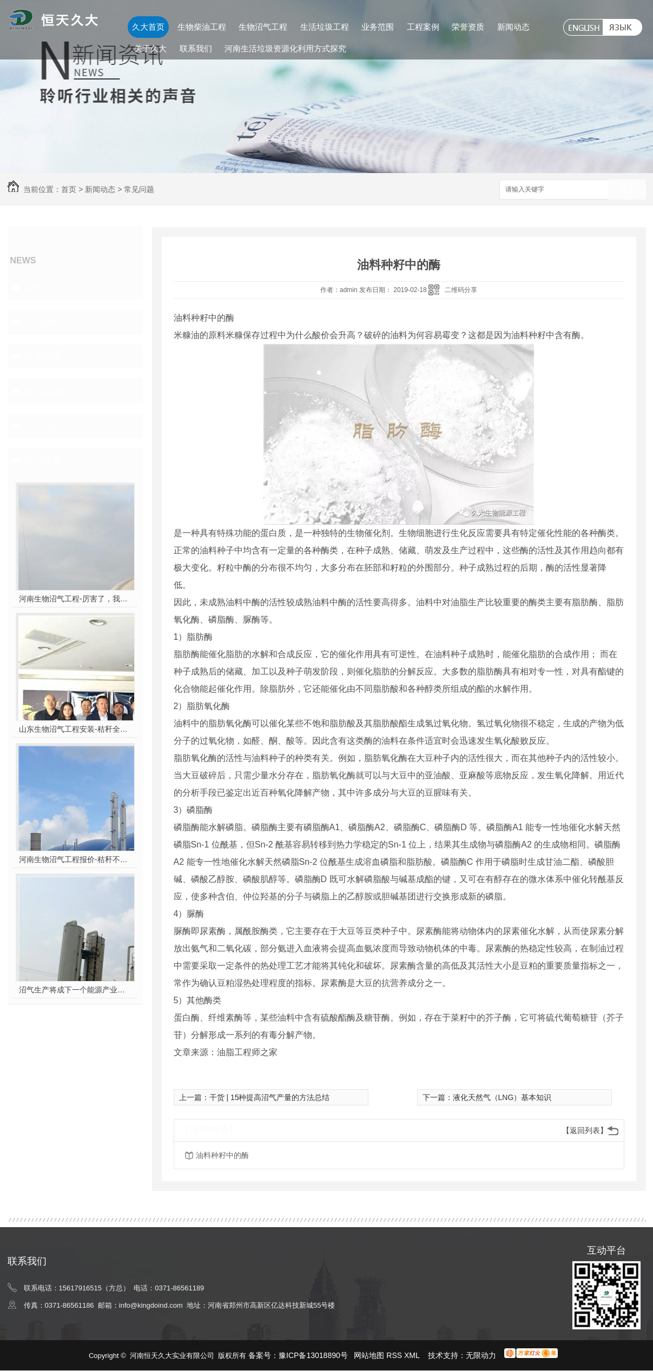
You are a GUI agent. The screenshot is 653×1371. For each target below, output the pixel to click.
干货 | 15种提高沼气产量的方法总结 (269, 1097)
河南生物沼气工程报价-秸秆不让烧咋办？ (75, 859)
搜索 (627, 190)
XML (412, 1355)
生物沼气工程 (263, 26)
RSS (395, 1355)
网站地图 (369, 1355)
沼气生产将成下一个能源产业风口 (75, 989)
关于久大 (150, 48)
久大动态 (43, 425)
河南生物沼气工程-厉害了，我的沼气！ (75, 598)
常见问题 (139, 189)
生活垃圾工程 (324, 26)
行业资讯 (43, 321)
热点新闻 (43, 391)
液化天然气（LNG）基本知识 (502, 1097)
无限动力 (481, 1355)
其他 (33, 287)
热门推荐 (43, 460)
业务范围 (377, 26)
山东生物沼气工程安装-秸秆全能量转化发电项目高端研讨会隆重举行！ (75, 729)
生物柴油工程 (201, 26)
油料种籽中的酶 (222, 1155)
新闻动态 (513, 26)
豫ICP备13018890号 (313, 1355)
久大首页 (148, 26)
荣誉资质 (468, 26)
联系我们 (196, 48)
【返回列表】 (585, 1130)
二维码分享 (461, 290)
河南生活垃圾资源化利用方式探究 (285, 48)
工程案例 (423, 26)
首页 (68, 189)
